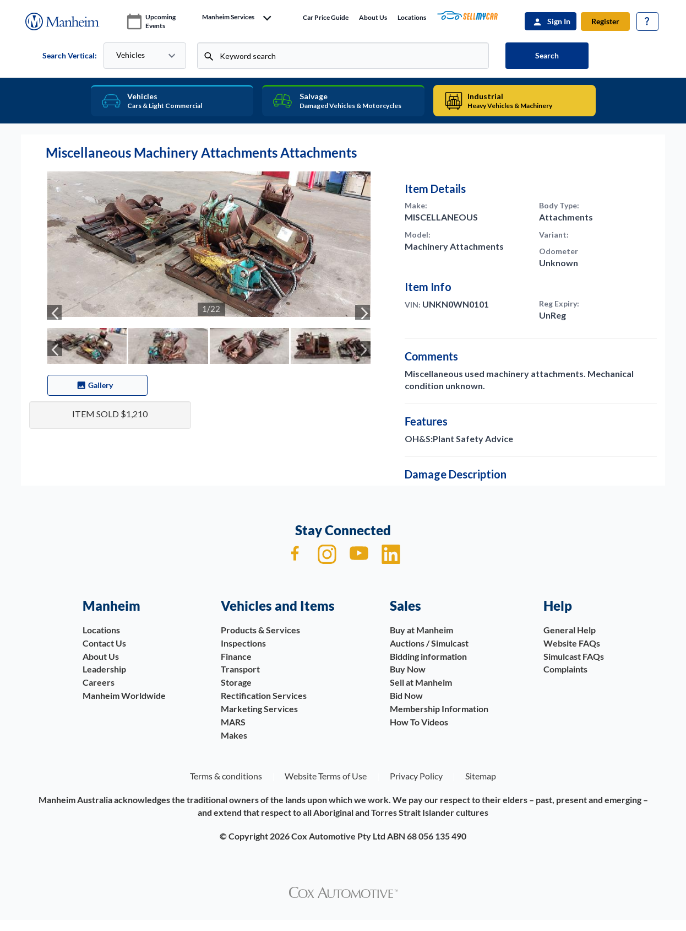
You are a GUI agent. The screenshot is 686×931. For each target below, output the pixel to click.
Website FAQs (571, 643)
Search (547, 55)
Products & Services (260, 630)
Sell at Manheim (421, 682)
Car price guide (326, 17)
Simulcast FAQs (573, 656)
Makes (234, 735)
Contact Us (104, 643)
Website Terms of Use (326, 776)
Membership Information (439, 708)
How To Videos (419, 722)
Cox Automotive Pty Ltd (338, 836)
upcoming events (160, 21)
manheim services (228, 17)
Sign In (558, 21)
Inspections (243, 643)
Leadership (104, 669)
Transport (240, 669)
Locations (412, 17)
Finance (236, 656)
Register (605, 21)
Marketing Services (259, 708)
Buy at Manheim (421, 630)
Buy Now (408, 669)
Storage (236, 682)
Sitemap (480, 776)
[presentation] (54, 312)
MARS (233, 722)
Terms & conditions (226, 776)
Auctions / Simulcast (429, 643)
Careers (99, 682)
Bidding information (428, 656)
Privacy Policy (416, 776)
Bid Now (406, 695)
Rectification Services (264, 695)
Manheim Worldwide (124, 695)
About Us (373, 17)
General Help (569, 630)
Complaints (565, 669)
